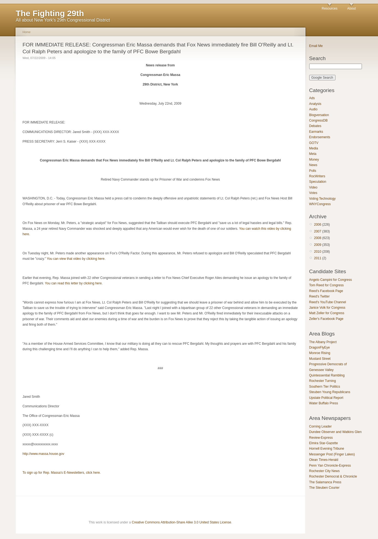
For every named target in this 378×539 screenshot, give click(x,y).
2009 (318, 245)
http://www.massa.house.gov (43, 454)
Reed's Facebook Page (326, 291)
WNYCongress (320, 204)
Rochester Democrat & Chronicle (333, 476)
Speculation (317, 182)
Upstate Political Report (326, 398)
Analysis (315, 104)
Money (314, 159)
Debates (315, 126)
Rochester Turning (322, 381)
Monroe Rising (319, 353)
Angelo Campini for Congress (330, 280)
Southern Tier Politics (324, 386)
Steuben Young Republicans (329, 392)
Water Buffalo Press (323, 403)
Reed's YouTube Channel (327, 302)
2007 (318, 231)
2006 (318, 224)
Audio (313, 109)
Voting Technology (322, 199)
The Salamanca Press (325, 482)
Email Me (316, 46)
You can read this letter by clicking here (73, 283)
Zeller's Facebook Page (326, 319)
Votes (313, 193)
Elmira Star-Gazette (323, 443)
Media (313, 148)
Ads (312, 98)
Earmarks (316, 132)
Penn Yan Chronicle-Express (330, 465)
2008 (318, 238)
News (313, 165)
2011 (318, 258)
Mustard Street (320, 359)
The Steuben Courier (324, 488)
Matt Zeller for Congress (326, 313)
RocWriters (317, 176)
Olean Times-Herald (323, 460)
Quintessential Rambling (327, 375)
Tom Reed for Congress (326, 285)
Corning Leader (320, 426)
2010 (318, 252)
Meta (313, 154)
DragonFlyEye (319, 347)
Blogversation (319, 115)
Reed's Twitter (319, 296)
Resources (329, 8)
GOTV (314, 143)
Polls (312, 171)
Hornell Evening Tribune (326, 448)
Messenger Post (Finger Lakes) (332, 454)
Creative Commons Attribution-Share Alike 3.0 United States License (181, 522)
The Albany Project (323, 342)
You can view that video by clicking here (76, 259)
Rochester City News (324, 471)
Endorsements (319, 137)
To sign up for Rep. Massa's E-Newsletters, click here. (62, 473)
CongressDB (318, 120)
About (351, 8)
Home (27, 32)
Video (313, 187)
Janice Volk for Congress (327, 308)
